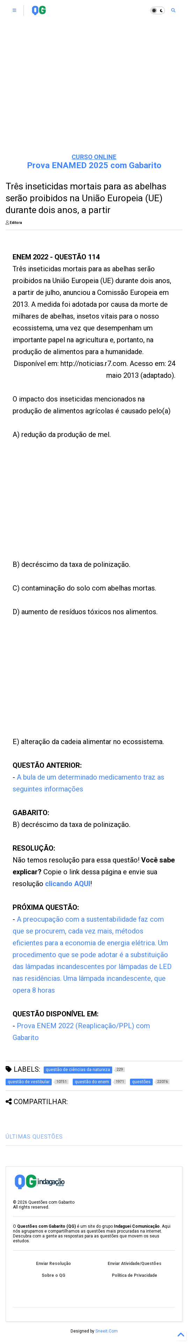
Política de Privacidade (134, 1275)
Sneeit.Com (106, 1331)
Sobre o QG (53, 1275)
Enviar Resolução (53, 1263)
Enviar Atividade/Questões (134, 1263)
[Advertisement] (94, 94)
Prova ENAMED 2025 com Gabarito (94, 165)
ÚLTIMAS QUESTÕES (34, 1136)
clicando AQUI (67, 884)
